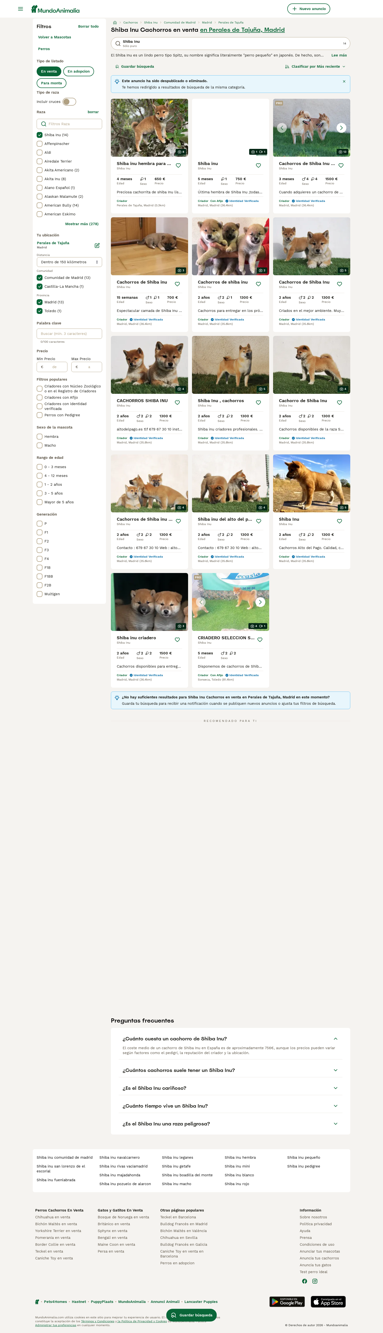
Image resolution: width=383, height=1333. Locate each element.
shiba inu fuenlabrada (56, 1180)
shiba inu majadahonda (119, 1175)
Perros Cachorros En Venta (59, 1210)
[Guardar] (178, 165)
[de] (55, 367)
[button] (311, 128)
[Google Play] (287, 1302)
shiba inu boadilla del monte (187, 1175)
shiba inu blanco (239, 1175)
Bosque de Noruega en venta (123, 1217)
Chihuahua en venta (52, 1217)
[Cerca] (344, 81)
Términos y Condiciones (97, 1321)
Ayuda (305, 1231)
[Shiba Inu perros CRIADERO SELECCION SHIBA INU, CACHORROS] (230, 602)
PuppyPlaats (102, 1302)
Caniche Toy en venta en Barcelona (181, 1253)
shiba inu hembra (240, 1157)
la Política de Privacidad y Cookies (142, 1321)
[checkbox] (39, 135)
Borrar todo (88, 26)
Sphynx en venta (112, 1231)
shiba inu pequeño (303, 1157)
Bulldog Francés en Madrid (183, 1224)
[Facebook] (304, 1281)
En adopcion (79, 71)
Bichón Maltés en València (183, 1231)
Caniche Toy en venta (54, 1258)
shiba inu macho (176, 1184)
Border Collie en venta (55, 1244)
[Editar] (97, 245)
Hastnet (79, 1302)
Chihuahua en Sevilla (178, 1237)
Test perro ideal (314, 1272)
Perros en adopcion (177, 1263)
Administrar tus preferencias (55, 1325)
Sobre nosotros (313, 1217)
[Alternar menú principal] (20, 9)
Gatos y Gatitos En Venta (120, 1210)
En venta (49, 71)
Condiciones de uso (317, 1244)
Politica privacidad (316, 1224)
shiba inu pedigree (303, 1166)
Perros (44, 49)
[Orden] (315, 66)
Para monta (51, 83)
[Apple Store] (328, 1302)
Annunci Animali (165, 1302)
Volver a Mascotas (54, 37)
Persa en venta (111, 1251)
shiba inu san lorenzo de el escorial (61, 1168)
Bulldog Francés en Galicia (183, 1244)
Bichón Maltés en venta (56, 1224)
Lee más (339, 55)
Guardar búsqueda (134, 66)
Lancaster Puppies (201, 1302)
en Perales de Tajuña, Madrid (242, 29)
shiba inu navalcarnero (119, 1157)
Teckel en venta (49, 1251)
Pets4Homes (55, 1302)
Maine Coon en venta (116, 1244)
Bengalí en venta (112, 1237)
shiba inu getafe (176, 1166)
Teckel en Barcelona (178, 1217)
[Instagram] (315, 1281)
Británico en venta (114, 1224)
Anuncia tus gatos (315, 1265)
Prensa (306, 1237)
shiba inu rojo (237, 1184)
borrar (93, 112)
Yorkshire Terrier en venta (58, 1231)
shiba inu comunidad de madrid (65, 1157)
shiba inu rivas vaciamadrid (123, 1166)
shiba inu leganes (177, 1157)
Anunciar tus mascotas (320, 1251)
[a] (90, 367)
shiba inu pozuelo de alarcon (125, 1184)
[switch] (69, 102)
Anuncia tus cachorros (319, 1258)
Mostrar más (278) (82, 224)
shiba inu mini (237, 1166)
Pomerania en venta (52, 1237)
